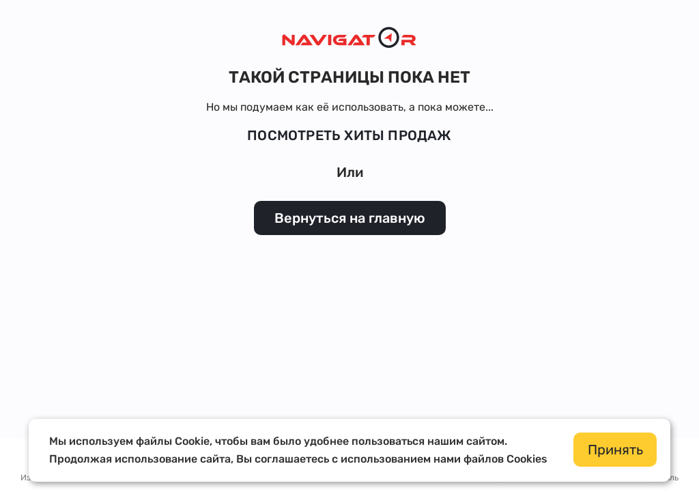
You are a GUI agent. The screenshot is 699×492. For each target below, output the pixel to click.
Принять (615, 449)
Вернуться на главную (349, 218)
